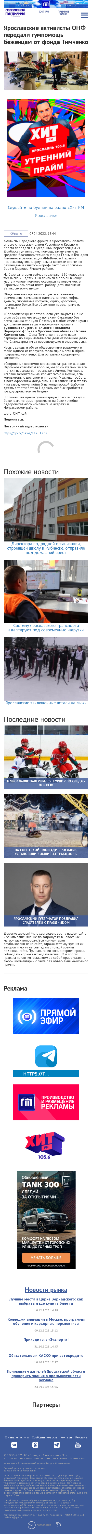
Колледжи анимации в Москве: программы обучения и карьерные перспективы (46, 1321)
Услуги (24, 1437)
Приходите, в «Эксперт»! (46, 1339)
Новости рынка (46, 1289)
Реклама (81, 1437)
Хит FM (44, 11)
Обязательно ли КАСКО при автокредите (46, 1355)
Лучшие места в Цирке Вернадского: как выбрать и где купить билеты (46, 1301)
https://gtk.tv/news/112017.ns (25, 433)
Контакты (67, 1437)
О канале (11, 1437)
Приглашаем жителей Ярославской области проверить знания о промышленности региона (46, 1375)
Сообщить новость (44, 1437)
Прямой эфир (63, 13)
